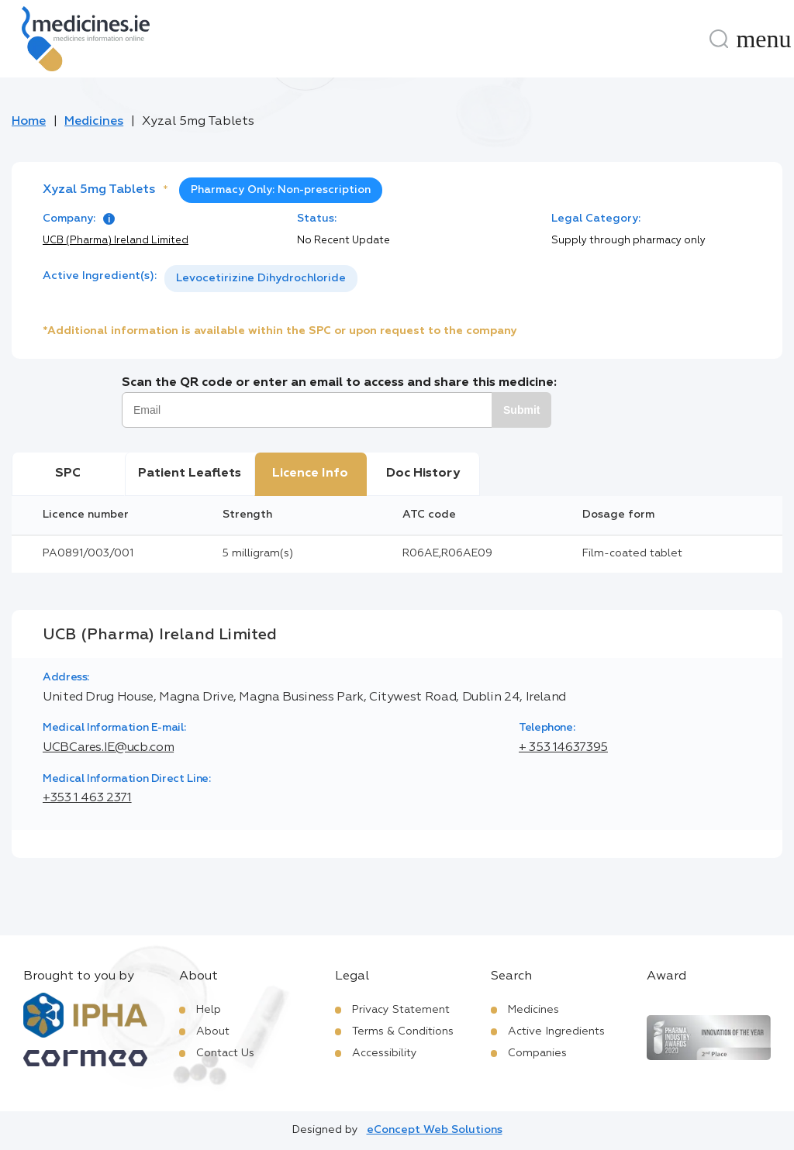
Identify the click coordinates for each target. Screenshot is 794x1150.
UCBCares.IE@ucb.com (108, 748)
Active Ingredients (556, 1031)
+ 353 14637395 (563, 748)
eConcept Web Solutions (434, 1129)
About (213, 1031)
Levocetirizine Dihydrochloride (261, 278)
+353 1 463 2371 (87, 798)
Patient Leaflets (189, 473)
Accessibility (384, 1053)
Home (29, 121)
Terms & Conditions (403, 1031)
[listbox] (260, 278)
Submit (521, 410)
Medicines (93, 121)
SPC (68, 473)
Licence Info (310, 473)
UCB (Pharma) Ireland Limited (115, 241)
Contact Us (225, 1053)
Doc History (423, 473)
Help (208, 1009)
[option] (260, 278)
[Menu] (763, 38)
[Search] (718, 38)
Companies (537, 1053)
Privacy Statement (401, 1009)
